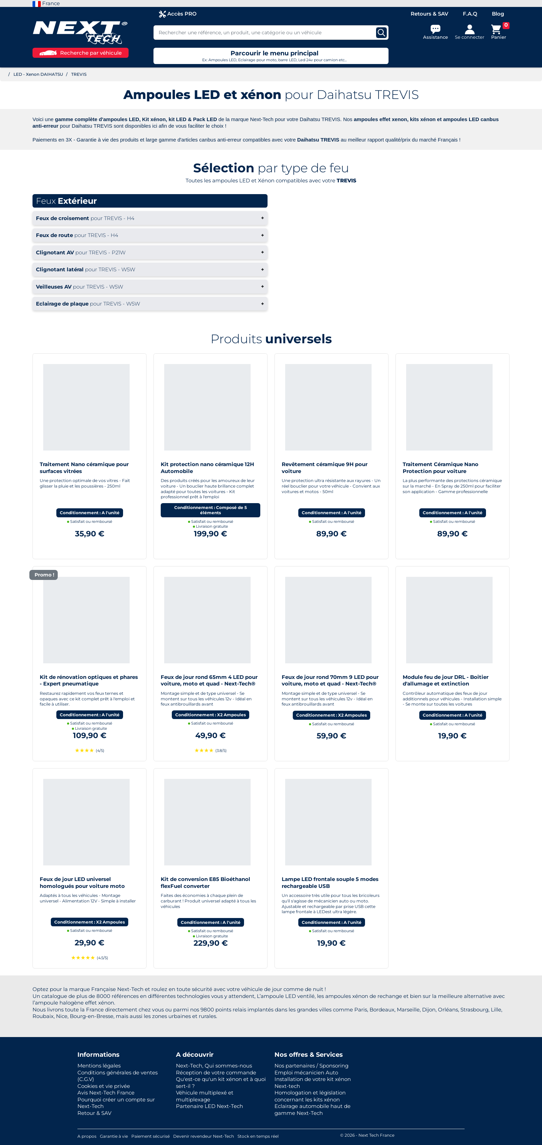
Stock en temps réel (258, 1136)
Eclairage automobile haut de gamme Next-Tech (312, 1109)
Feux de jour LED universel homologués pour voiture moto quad (82, 886)
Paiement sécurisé (150, 1136)
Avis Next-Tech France (105, 1092)
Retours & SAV (429, 13)
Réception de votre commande (216, 1072)
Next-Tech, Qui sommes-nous (214, 1065)
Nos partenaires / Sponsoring (311, 1065)
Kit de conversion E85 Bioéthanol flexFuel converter (205, 882)
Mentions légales (99, 1065)
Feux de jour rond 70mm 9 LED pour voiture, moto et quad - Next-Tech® (330, 680)
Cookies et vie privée (103, 1086)
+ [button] (150, 218)
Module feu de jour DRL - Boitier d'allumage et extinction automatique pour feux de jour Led (449, 684)
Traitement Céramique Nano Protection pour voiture (440, 467)
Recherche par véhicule (80, 52)
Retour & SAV (94, 1113)
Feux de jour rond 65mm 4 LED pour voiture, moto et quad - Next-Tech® (209, 680)
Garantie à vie (114, 1136)
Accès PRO (178, 14)
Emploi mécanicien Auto (306, 1072)
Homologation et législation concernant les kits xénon (310, 1096)
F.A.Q (470, 13)
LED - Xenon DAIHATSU (38, 74)
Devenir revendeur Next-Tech (203, 1136)
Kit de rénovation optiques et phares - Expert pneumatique (89, 680)
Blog (498, 13)
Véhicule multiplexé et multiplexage (204, 1096)
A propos (86, 1136)
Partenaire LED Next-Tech (209, 1106)
